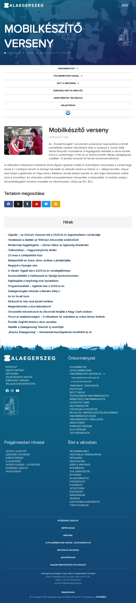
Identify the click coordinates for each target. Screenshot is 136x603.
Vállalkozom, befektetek (21, 384)
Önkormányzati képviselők (86, 374)
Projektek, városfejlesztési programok (94, 413)
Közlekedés (76, 492)
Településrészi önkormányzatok (89, 396)
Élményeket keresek (17, 380)
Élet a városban (66, 83)
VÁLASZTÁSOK (68, 105)
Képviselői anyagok (68, 550)
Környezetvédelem (81, 426)
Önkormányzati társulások (86, 419)
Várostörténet (15, 370)
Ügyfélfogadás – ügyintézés (23, 465)
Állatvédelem (78, 429)
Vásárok (75, 498)
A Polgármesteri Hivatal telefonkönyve (68, 543)
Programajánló (79, 451)
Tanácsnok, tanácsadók (84, 386)
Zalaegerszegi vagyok (19, 377)
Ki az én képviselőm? (81, 382)
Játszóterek (77, 488)
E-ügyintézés (13, 461)
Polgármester (78, 367)
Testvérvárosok (80, 433)
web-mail (68, 535)
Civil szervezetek (80, 471)
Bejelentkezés (68, 592)
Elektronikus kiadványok (85, 502)
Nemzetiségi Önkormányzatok (87, 399)
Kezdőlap (12, 53)
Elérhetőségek (14, 458)
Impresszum (68, 528)
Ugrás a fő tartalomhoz (124, 1)
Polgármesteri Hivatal (66, 76)
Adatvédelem (68, 557)
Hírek (30, 53)
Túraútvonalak (79, 505)
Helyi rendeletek (79, 406)
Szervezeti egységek (18, 455)
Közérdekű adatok (17, 468)
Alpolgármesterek (81, 370)
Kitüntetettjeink (79, 402)
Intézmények (77, 468)
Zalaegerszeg (23, 5)
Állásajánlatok (79, 478)
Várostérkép (77, 423)
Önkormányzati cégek (83, 416)
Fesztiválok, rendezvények (85, 455)
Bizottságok (77, 392)
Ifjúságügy (76, 485)
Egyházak (75, 475)
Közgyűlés (76, 389)
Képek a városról (80, 465)
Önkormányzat (66, 69)
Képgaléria (12, 374)
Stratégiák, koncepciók (84, 409)
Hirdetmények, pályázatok (68, 98)
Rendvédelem (77, 495)
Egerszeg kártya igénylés (68, 91)
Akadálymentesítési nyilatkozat (68, 565)
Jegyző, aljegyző (16, 451)
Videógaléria (77, 461)
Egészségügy (77, 482)
